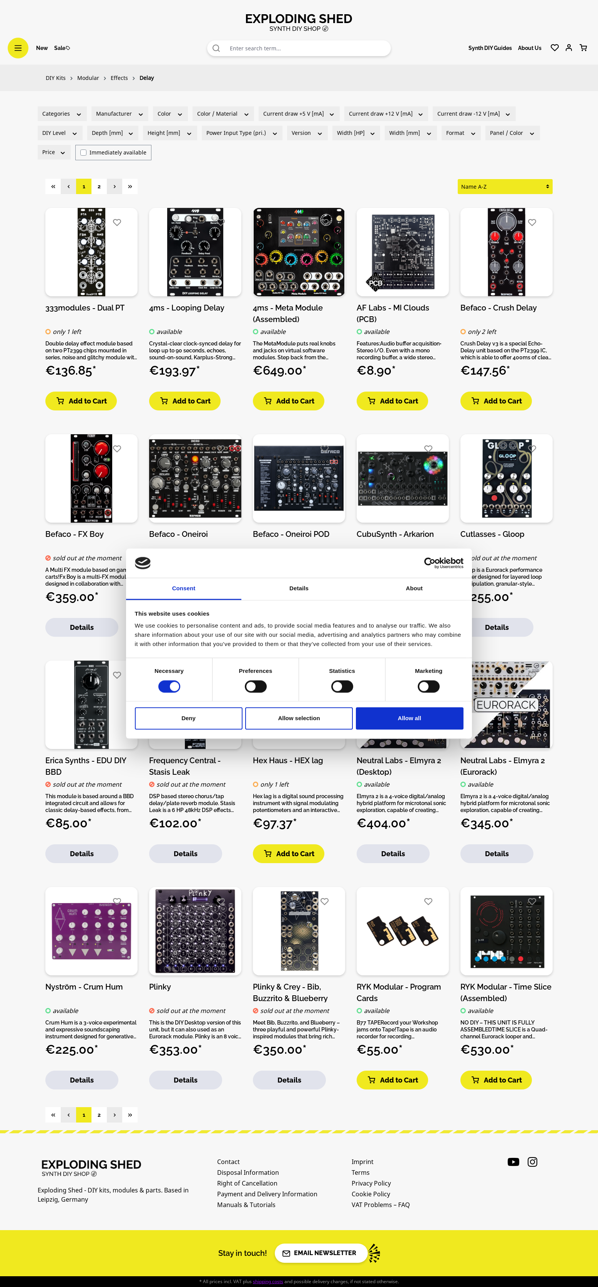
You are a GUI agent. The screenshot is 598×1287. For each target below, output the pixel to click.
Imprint (363, 1161)
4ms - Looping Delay (186, 307)
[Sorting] (505, 186)
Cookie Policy (371, 1194)
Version (307, 133)
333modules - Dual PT (85, 307)
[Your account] (569, 48)
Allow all (409, 718)
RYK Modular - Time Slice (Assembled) (505, 992)
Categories (62, 114)
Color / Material (223, 114)
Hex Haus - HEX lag (288, 760)
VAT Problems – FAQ (381, 1205)
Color (170, 114)
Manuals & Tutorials (246, 1205)
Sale (62, 48)
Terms (361, 1172)
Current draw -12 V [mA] (474, 114)
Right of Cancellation (247, 1183)
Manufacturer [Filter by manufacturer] (120, 114)
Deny (188, 718)
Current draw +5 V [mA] (299, 114)
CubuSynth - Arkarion (395, 534)
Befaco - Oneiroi (178, 534)
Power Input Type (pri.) (242, 133)
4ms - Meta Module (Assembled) (288, 313)
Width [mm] (410, 133)
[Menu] (18, 48)
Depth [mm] (113, 133)
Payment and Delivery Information (267, 1194)
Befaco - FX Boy (74, 534)
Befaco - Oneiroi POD (291, 534)
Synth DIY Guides (490, 48)
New (42, 48)
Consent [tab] (184, 588)
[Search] (216, 48)
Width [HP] (356, 133)
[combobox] (308, 48)
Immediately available (118, 152)
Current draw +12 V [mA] (386, 114)
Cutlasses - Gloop (492, 534)
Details (82, 627)
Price (54, 152)
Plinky (160, 986)
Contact (228, 1161)
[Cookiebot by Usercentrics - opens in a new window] (429, 563)
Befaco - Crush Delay (498, 307)
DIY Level (60, 133)
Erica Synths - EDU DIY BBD (85, 766)
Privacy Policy (371, 1183)
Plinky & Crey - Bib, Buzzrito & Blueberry (290, 992)
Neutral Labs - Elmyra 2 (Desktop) (399, 766)
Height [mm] (170, 133)
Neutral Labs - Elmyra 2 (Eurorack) (502, 766)
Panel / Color (512, 133)
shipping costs (268, 1281)
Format (461, 133)
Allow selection (299, 718)
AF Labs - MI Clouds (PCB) (393, 313)
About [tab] (414, 588)
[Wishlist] (555, 48)
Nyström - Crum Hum (84, 986)
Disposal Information (248, 1172)
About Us (530, 48)
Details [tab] (299, 588)
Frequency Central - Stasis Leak (185, 766)
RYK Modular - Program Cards (399, 992)
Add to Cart (81, 401)
